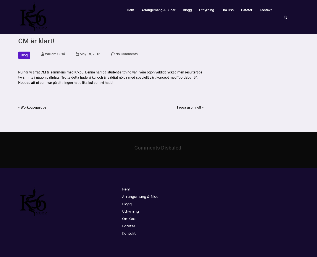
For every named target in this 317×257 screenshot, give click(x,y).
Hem (130, 10)
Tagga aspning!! (188, 107)
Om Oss (228, 10)
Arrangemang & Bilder (158, 10)
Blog (24, 55)
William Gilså (53, 54)
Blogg (187, 10)
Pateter (246, 10)
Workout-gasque (33, 107)
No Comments (124, 54)
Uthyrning (206, 10)
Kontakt (266, 10)
